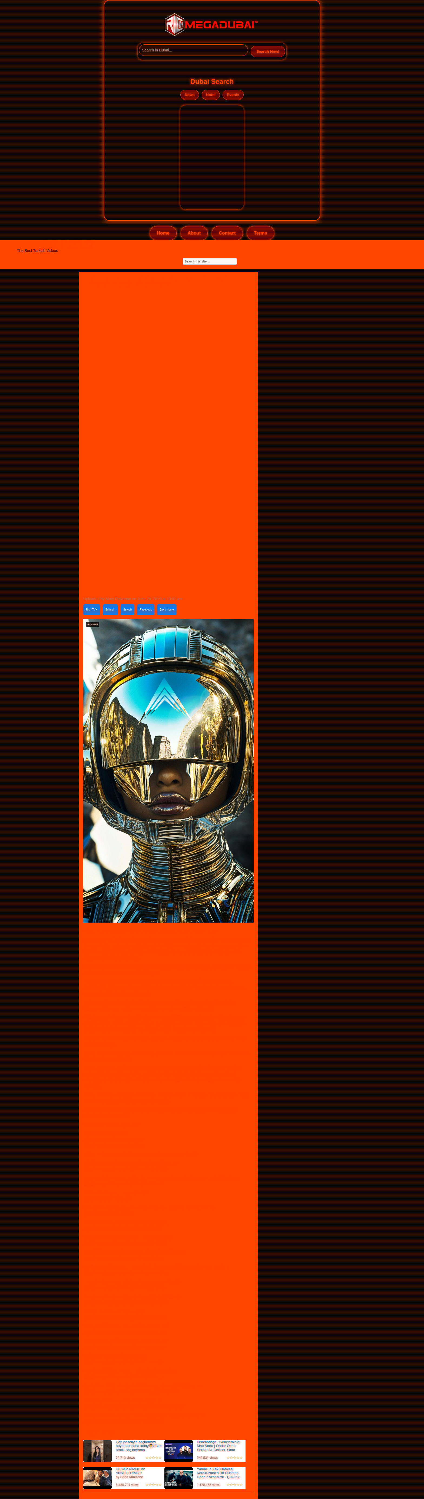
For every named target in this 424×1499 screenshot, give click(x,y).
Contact (227, 233)
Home (163, 233)
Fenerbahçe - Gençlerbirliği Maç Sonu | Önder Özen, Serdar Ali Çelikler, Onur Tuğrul (218, 1448)
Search (127, 609)
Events (233, 95)
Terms (260, 233)
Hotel (211, 95)
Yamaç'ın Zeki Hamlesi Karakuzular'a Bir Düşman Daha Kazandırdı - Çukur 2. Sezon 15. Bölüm (219, 1475)
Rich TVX (91, 609)
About (194, 233)
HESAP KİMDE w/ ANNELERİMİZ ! (130, 1471)
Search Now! (267, 51)
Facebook (146, 609)
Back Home (167, 609)
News (190, 95)
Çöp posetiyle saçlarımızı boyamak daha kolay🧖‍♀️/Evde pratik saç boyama (139, 1446)
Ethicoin (110, 609)
